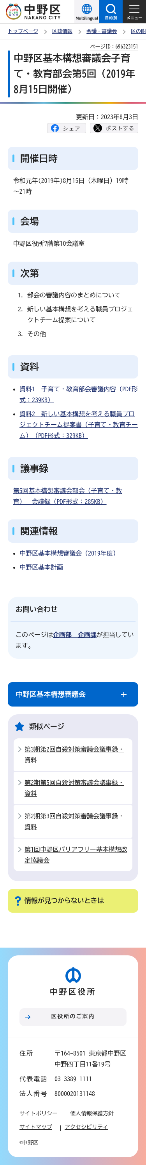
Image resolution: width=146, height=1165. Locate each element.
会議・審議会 (101, 31)
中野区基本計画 (41, 567)
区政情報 (62, 31)
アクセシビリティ (86, 1127)
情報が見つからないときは (64, 900)
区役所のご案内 (73, 1016)
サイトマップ (35, 1127)
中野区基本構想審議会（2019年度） (69, 553)
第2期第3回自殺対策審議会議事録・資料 (74, 821)
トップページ (23, 31)
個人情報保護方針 (92, 1113)
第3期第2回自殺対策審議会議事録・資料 (74, 754)
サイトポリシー (38, 1113)
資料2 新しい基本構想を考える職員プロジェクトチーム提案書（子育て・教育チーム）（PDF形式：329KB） (78, 425)
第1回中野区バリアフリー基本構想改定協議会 (76, 854)
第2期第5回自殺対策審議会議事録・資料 (74, 788)
